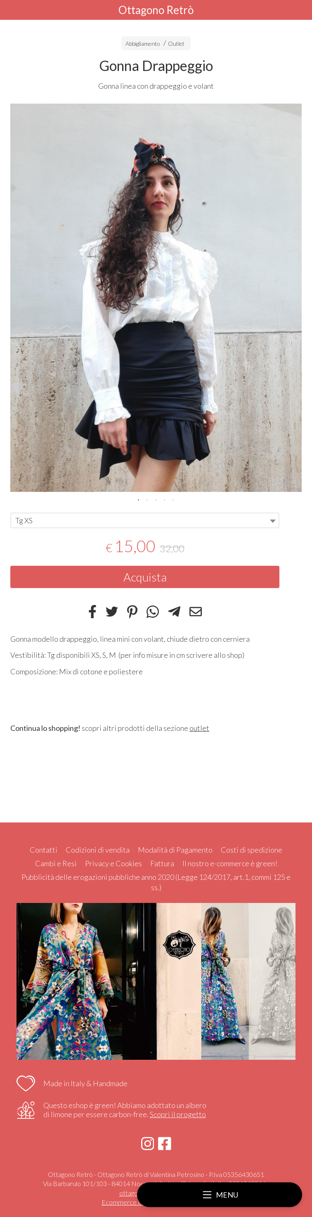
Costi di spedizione (251, 849)
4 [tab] (165, 499)
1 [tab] (139, 499)
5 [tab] (173, 499)
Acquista (145, 577)
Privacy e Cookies (113, 863)
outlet (199, 728)
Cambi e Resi (56, 863)
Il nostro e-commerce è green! (229, 863)
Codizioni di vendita (98, 849)
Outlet (176, 43)
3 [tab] (156, 499)
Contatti (43, 849)
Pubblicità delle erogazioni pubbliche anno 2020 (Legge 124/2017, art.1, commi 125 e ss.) (156, 882)
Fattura (162, 863)
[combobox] (144, 520)
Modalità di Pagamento (175, 849)
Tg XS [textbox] (24, 520)
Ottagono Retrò (156, 10)
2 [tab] (147, 499)
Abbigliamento (142, 43)
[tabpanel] (156, 298)
